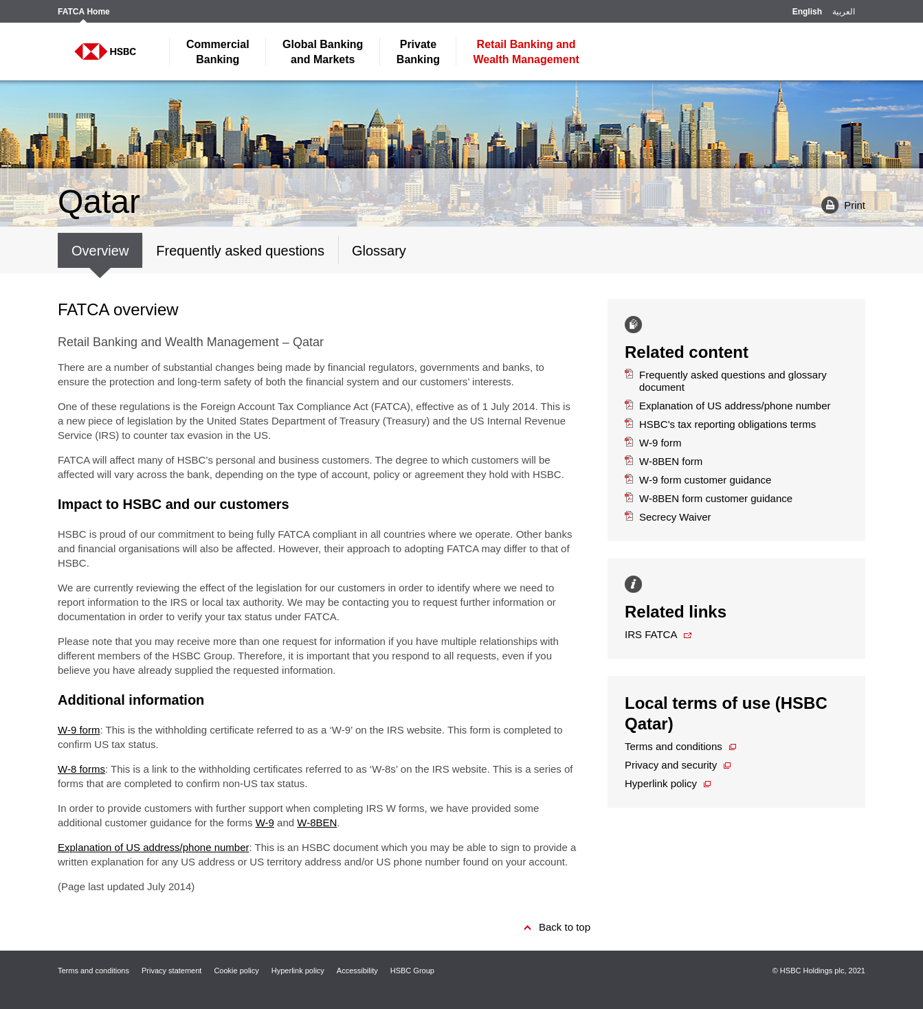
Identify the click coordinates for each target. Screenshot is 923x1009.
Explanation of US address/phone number (153, 847)
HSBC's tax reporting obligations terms (720, 424)
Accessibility (357, 970)
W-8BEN (317, 822)
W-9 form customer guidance (698, 480)
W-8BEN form (663, 461)
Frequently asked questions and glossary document (726, 381)
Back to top (564, 927)
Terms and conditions (673, 746)
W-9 (265, 822)
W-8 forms (81, 769)
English (807, 12)
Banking (217, 51)
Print (838, 204)
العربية (843, 12)
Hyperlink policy (661, 783)
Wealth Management (526, 51)
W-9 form (79, 730)
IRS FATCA (651, 634)
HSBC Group (412, 970)
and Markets (322, 51)
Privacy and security (671, 765)
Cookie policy (236, 970)
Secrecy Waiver (668, 517)
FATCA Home (84, 12)
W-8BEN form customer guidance (708, 498)
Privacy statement (171, 970)
